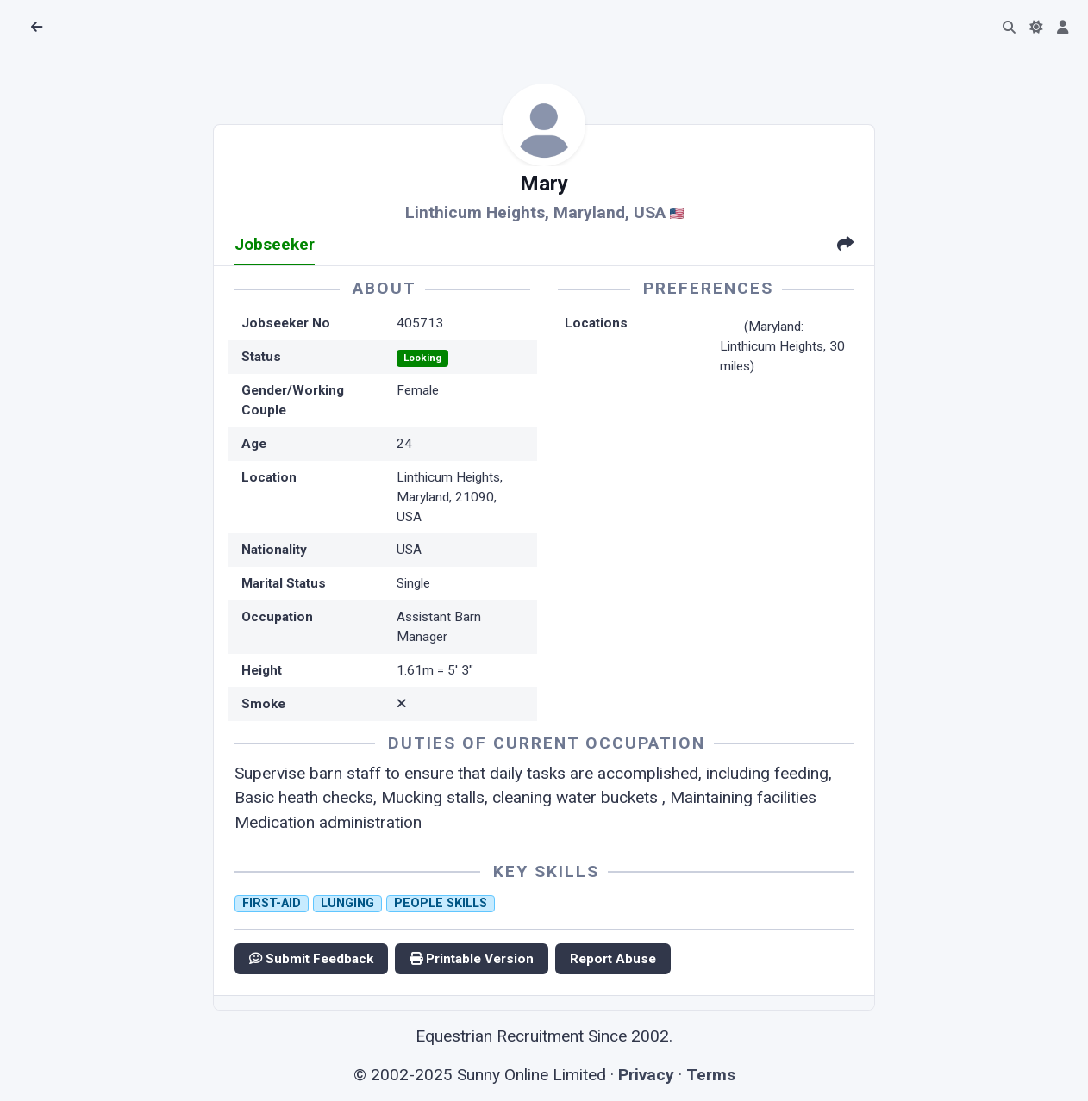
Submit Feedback (311, 959)
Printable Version (472, 959)
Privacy (646, 1075)
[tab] (845, 246)
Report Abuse (613, 959)
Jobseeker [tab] (274, 244)
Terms (710, 1075)
